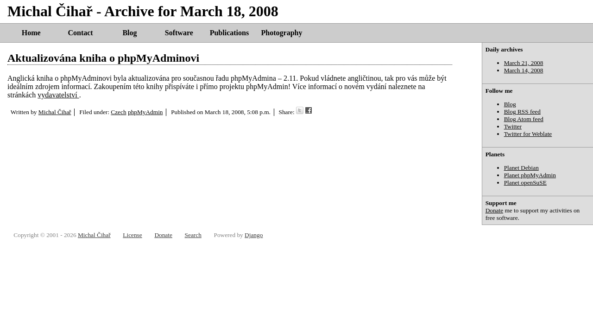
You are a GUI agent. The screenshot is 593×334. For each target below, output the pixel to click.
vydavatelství (58, 95)
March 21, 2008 (523, 62)
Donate (495, 210)
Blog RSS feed (522, 111)
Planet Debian (521, 167)
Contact (80, 33)
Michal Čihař (54, 112)
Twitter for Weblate (528, 133)
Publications (229, 33)
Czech (118, 112)
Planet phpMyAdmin (530, 175)
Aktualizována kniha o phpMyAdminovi (103, 58)
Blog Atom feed (523, 119)
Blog (129, 33)
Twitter (513, 126)
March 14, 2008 (523, 70)
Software (179, 33)
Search (193, 234)
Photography (282, 33)
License (132, 234)
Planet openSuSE (525, 182)
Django (254, 234)
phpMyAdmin (145, 112)
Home (31, 33)
